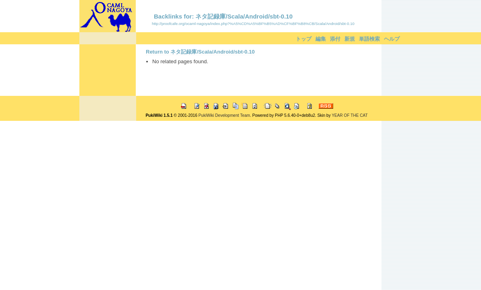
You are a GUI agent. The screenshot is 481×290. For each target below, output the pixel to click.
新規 (349, 39)
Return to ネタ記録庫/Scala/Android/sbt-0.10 (200, 52)
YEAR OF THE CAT (349, 115)
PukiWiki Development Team (224, 115)
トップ (303, 39)
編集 (320, 39)
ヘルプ (392, 39)
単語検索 (369, 39)
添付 (335, 39)
